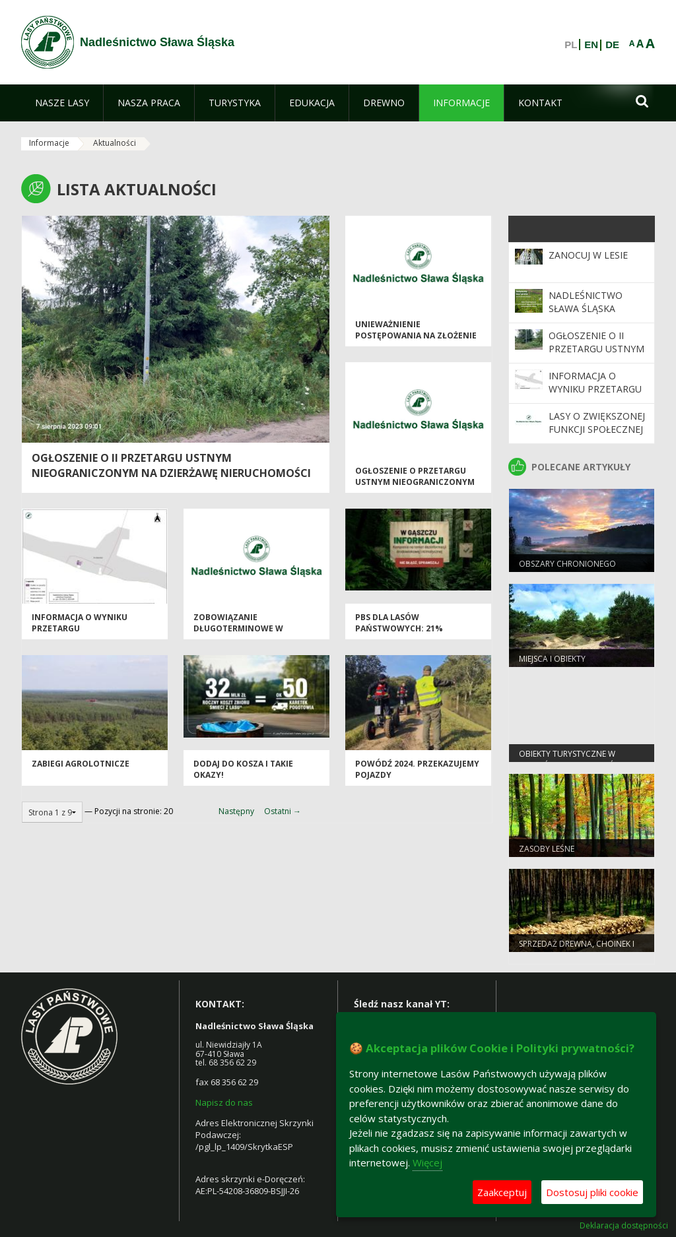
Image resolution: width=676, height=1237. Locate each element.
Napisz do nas (224, 1102)
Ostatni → (282, 811)
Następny (236, 811)
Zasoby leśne (546, 848)
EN (591, 45)
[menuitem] (62, 102)
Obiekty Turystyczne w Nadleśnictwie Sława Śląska (578, 759)
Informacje (49, 142)
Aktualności (114, 142)
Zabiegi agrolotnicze (80, 763)
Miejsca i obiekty (552, 658)
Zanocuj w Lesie (588, 255)
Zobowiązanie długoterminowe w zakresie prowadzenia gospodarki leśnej (243, 634)
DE (612, 45)
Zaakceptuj (502, 1192)
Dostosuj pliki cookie (592, 1192)
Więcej (427, 1162)
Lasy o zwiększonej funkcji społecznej (597, 422)
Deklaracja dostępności (624, 1225)
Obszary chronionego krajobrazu (567, 569)
